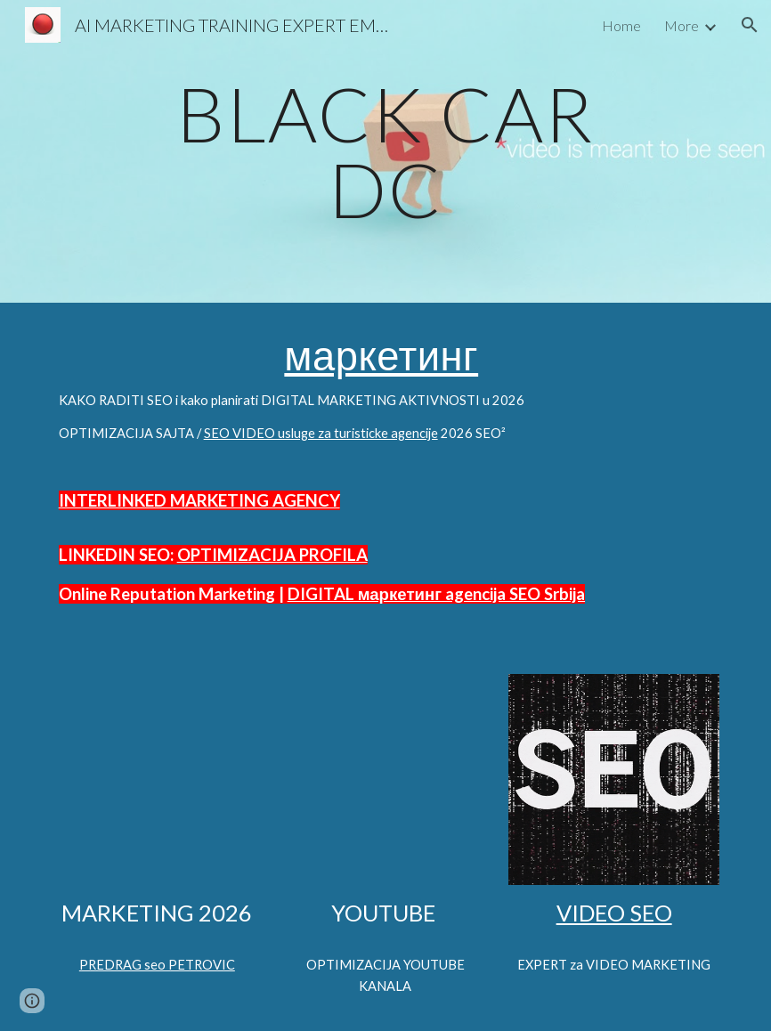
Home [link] (621, 25)
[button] (749, 25)
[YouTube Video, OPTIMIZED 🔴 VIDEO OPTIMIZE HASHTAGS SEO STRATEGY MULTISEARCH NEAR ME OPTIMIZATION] (157, 779)
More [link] (681, 25)
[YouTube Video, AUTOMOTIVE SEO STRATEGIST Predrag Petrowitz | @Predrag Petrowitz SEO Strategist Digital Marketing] (385, 779)
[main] (385, 152)
